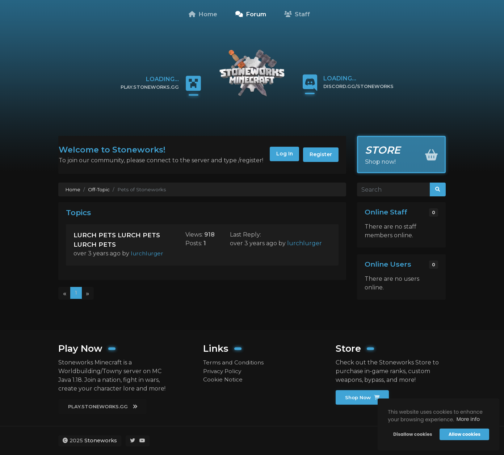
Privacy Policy (223, 371)
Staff (297, 14)
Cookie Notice (223, 379)
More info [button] (467, 418)
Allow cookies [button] (464, 434)
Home (203, 14)
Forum (250, 14)
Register (320, 154)
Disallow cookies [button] (412, 434)
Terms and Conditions (234, 362)
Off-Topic (99, 189)
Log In (280, 154)
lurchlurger (148, 253)
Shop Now (363, 397)
